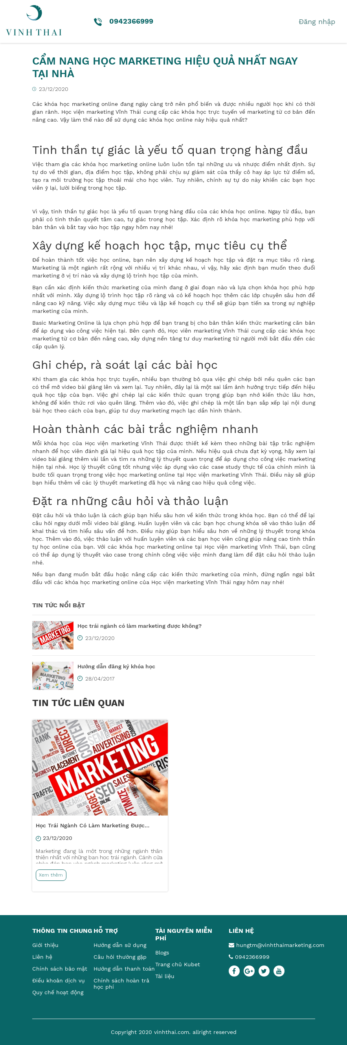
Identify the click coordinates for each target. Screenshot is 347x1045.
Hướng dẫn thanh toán (124, 968)
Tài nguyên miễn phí (183, 934)
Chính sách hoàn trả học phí (121, 983)
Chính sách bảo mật (59, 968)
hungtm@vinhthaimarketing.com (272, 945)
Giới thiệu (45, 945)
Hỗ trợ (106, 930)
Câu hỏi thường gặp (120, 957)
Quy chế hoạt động (57, 992)
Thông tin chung (62, 930)
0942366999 (249, 957)
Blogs (162, 952)
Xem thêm (51, 875)
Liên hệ (42, 957)
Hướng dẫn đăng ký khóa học (116, 666)
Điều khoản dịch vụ (58, 980)
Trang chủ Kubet (177, 964)
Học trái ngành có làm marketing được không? (139, 626)
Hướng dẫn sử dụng (120, 945)
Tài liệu (164, 976)
